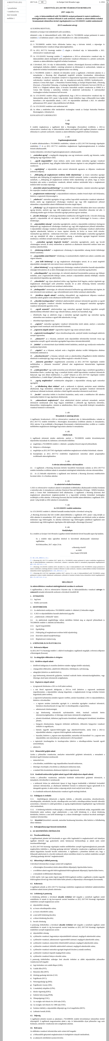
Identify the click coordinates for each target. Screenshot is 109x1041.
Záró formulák (12, 15)
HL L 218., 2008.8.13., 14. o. (41, 558)
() (38, 38)
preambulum (12, 8)
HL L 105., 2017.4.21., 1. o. (38, 564)
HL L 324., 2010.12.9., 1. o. (58, 571)
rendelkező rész (13, 12)
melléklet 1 (11, 18)
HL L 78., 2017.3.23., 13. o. (38, 577)
